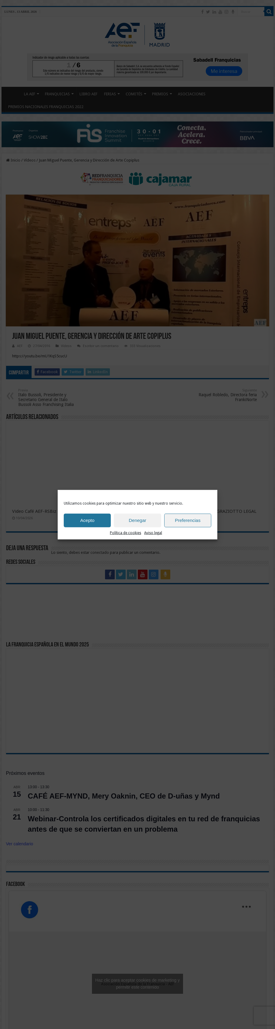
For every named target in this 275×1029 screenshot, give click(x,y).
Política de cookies (125, 532)
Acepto (87, 520)
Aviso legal (153, 532)
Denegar (137, 520)
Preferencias (187, 520)
